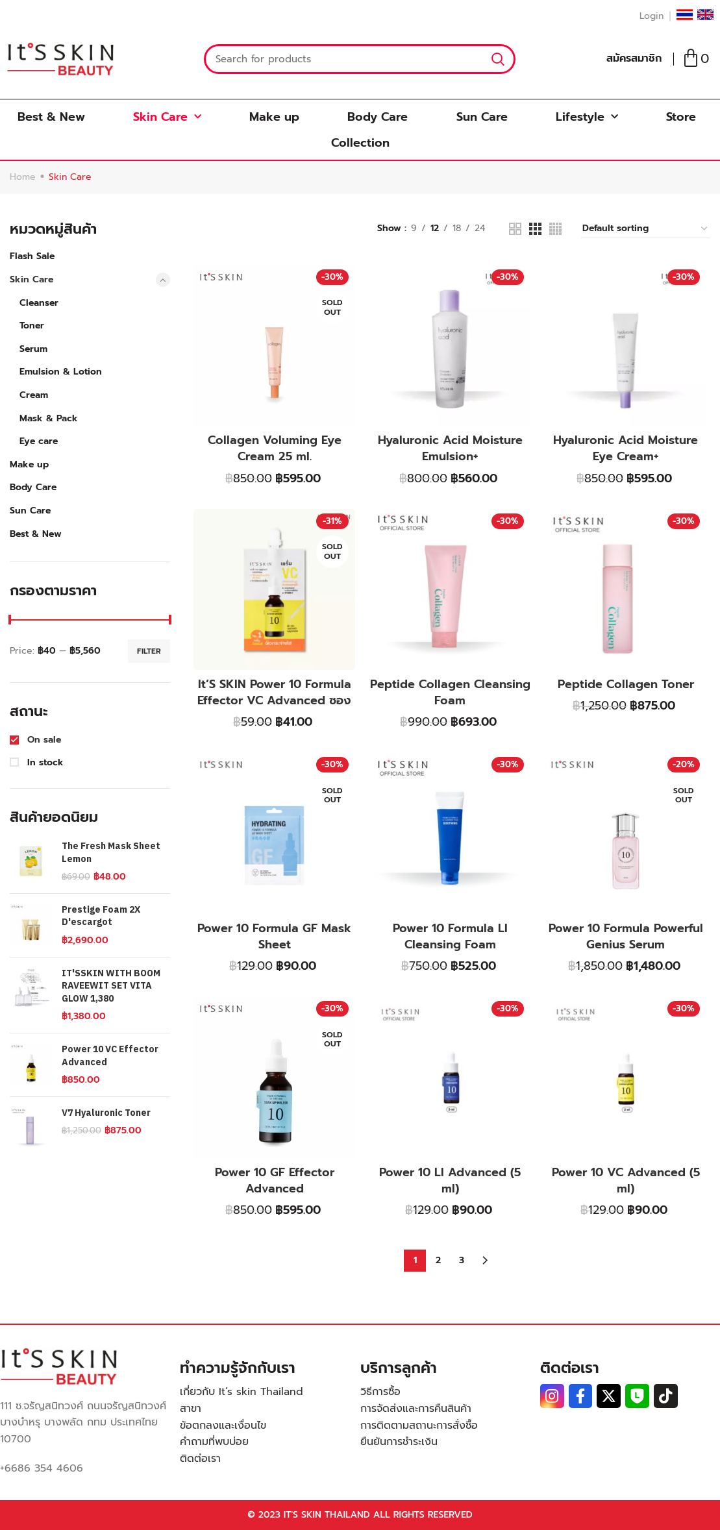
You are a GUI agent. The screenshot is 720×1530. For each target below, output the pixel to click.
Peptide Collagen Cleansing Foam (450, 692)
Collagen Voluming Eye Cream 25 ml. (274, 448)
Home (23, 177)
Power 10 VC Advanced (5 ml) (626, 1180)
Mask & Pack (48, 418)
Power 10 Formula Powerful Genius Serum (626, 936)
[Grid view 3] (535, 229)
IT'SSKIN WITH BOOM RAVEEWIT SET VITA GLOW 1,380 (111, 986)
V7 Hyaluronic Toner (106, 1113)
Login (651, 16)
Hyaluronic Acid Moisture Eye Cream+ (625, 448)
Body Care (377, 117)
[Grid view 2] (515, 229)
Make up (274, 117)
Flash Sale (32, 256)
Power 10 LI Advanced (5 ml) (450, 1180)
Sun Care (482, 117)
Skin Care (167, 117)
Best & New (51, 117)
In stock (44, 762)
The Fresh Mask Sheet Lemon (111, 852)
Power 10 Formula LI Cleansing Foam (450, 936)
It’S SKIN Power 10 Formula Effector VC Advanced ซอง (274, 692)
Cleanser (38, 303)
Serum (33, 349)
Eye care (38, 441)
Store (681, 117)
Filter (149, 651)
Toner (31, 325)
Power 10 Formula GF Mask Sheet (274, 936)
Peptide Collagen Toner (626, 684)
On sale (42, 740)
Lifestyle (587, 117)
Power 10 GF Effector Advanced (274, 1180)
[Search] (359, 59)
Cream (33, 395)
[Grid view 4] (555, 229)
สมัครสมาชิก (634, 58)
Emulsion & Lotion (60, 371)
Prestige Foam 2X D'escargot (101, 916)
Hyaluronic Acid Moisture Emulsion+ (450, 448)
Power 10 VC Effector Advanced (110, 1055)
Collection (360, 143)
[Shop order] (645, 229)
